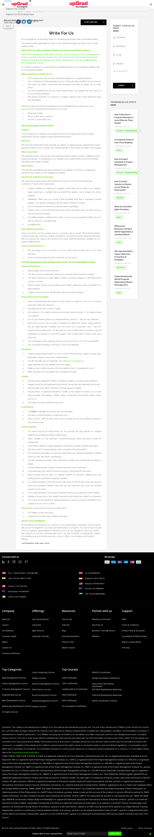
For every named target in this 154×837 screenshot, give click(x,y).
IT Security (78, 60)
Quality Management (64, 60)
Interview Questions (70, 636)
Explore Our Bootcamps (20, 14)
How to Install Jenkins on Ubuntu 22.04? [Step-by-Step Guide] (122, 185)
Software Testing (28, 60)
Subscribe (115, 833)
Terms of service (145, 828)
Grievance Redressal (11, 653)
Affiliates (96, 636)
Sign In (8, 26)
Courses (8, 1)
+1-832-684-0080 (31, 573)
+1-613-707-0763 (21, 586)
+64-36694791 (24, 591)
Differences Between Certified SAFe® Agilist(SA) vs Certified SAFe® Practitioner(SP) (123, 230)
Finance (40, 63)
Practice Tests (68, 642)
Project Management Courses (15, 683)
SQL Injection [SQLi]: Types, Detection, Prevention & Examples (123, 255)
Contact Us (6, 647)
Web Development (67, 57)
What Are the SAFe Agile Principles (123, 208)
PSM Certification (69, 695)
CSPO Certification (70, 683)
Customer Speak (9, 636)
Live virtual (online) (40, 619)
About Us (6, 619)
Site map (126, 647)
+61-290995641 (98, 588)
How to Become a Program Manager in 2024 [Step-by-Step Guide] (123, 118)
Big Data (42, 57)
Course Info (67, 619)
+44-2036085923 (94, 573)
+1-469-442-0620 (18, 573)
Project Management (35, 54)
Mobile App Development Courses (17, 706)
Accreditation (8, 630)
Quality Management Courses (45, 701)
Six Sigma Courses (10, 712)
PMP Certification (69, 700)
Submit (121, 85)
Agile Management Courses (14, 678)
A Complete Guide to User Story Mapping (124, 141)
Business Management (45, 60)
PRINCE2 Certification (101, 672)
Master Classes (68, 647)
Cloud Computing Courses (43, 672)
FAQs (124, 619)
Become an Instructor (101, 619)
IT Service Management (90, 54)
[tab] (77, 14)
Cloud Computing (71, 54)
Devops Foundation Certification (106, 678)
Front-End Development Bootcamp (107, 695)
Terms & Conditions (130, 625)
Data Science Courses (41, 689)
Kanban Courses (39, 706)
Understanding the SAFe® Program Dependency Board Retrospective (123, 280)
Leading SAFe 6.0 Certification (75, 689)
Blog (64, 630)
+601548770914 (98, 583)
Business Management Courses (45, 683)
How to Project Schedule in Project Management (123, 162)
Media (5, 642)
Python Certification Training (104, 701)
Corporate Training (40, 636)
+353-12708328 (20, 597)
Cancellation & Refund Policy (134, 636)
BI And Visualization (29, 57)
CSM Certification (69, 678)
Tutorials (66, 625)
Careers (5, 625)
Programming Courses (11, 695)
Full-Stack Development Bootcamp (107, 689)
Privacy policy (127, 828)
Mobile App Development (86, 57)
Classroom (36, 625)
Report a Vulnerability (131, 642)
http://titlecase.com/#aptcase (71, 361)
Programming (52, 57)
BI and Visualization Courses (44, 695)
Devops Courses (39, 678)
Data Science (50, 54)
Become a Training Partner (103, 630)
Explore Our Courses (15, 9)
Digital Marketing (90, 60)
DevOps (59, 54)
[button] (151, 4)
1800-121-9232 (25, 578)
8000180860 (100, 594)
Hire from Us (97, 625)
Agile (23, 54)
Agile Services (38, 630)
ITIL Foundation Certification (74, 706)
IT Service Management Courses (16, 689)
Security (121, 268)
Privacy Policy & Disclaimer (133, 630)
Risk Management (28, 63)
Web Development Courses (13, 700)
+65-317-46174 (98, 578)
